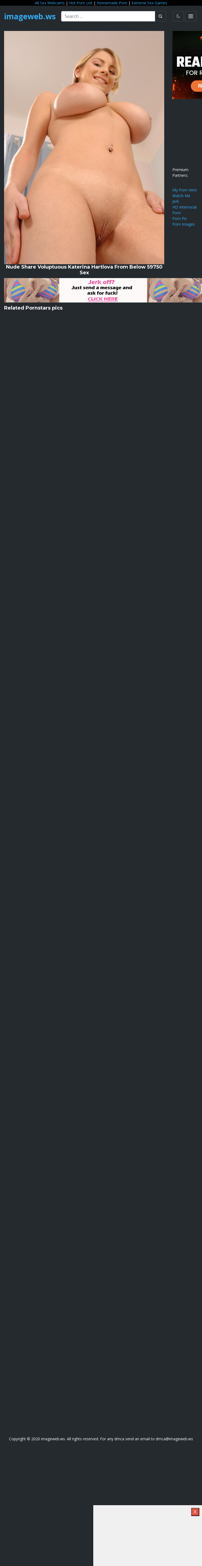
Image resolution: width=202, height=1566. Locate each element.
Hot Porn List (80, 2)
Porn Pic (179, 218)
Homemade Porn (112, 2)
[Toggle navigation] (191, 16)
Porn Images (183, 224)
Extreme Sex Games (149, 2)
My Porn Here (184, 190)
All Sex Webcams (50, 2)
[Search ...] (108, 16)
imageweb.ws (30, 16)
